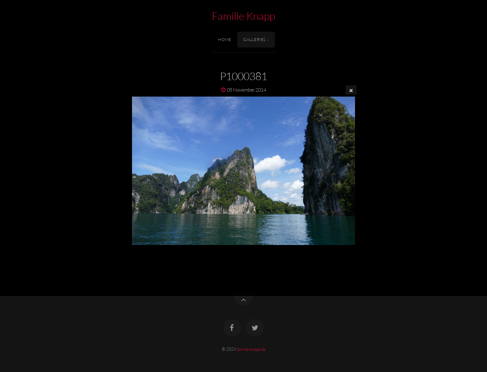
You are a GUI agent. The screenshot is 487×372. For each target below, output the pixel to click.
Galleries (254, 39)
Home (224, 39)
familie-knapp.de (251, 349)
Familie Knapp (243, 15)
